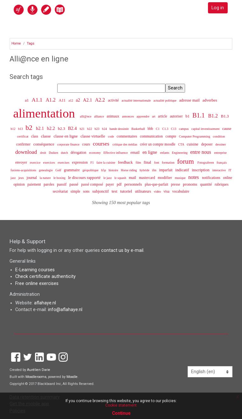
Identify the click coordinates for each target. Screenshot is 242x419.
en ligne (150, 152)
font (157, 162)
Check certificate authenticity (45, 276)
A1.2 (51, 100)
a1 (27, 100)
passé (74, 184)
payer (110, 184)
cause (227, 128)
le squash (120, 178)
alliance (99, 116)
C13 (174, 129)
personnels (133, 184)
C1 (158, 129)
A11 (62, 100)
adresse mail (190, 100)
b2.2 (51, 128)
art (154, 116)
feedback (126, 162)
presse (176, 184)
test (115, 191)
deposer (207, 144)
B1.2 (213, 115)
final (148, 162)
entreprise (220, 152)
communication (152, 136)
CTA (181, 144)
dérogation (79, 152)
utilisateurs (143, 191)
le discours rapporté (84, 177)
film (139, 162)
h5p (104, 170)
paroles (49, 184)
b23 (97, 129)
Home (16, 43)
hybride (145, 170)
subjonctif (101, 191)
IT (229, 170)
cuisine (193, 144)
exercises (64, 162)
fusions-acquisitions (23, 170)
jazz (13, 178)
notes (194, 177)
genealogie (46, 170)
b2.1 (40, 128)
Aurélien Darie (38, 370)
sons (86, 191)
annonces (128, 116)
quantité (206, 184)
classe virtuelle (93, 136)
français (222, 162)
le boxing (59, 178)
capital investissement (205, 129)
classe (46, 136)
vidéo (158, 191)
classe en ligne (66, 136)
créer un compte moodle (158, 144)
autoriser (176, 116)
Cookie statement (121, 405)
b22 (90, 129)
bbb (151, 129)
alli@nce (86, 116)
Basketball (138, 129)
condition (219, 136)
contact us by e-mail (122, 250)
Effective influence (115, 152)
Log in (217, 8)
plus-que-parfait (157, 184)
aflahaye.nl (45, 303)
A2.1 (88, 100)
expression (80, 162)
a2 (78, 100)
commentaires (127, 136)
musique (181, 178)
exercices (49, 162)
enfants (165, 152)
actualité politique (165, 100)
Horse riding (129, 170)
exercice (35, 162)
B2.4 (73, 128)
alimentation (45, 113)
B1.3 (225, 116)
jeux (21, 178)
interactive (219, 170)
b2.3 (62, 128)
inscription (201, 169)
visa (166, 191)
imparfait (166, 170)
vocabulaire (180, 191)
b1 (187, 116)
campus (184, 129)
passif (62, 184)
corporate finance (68, 144)
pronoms (190, 184)
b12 (14, 129)
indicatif (182, 169)
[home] (53, 9)
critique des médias (125, 144)
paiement (34, 184)
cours (86, 144)
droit (43, 152)
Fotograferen (206, 162)
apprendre (143, 116)
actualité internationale (136, 100)
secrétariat (61, 191)
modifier (165, 177)
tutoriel (126, 191)
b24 (105, 129)
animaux (113, 116)
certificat (23, 136)
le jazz (108, 178)
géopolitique (90, 170)
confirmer (23, 144)
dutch (65, 152)
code (111, 136)
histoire (113, 170)
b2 (29, 127)
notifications (211, 178)
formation (168, 162)
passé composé (92, 184)
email (135, 152)
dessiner (220, 144)
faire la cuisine (106, 162)
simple (76, 191)
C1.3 (165, 129)
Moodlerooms (35, 377)
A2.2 (100, 100)
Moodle (72, 377)
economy (95, 152)
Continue (121, 413)
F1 (92, 162)
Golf (58, 170)
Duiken (54, 152)
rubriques (222, 184)
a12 (71, 100)
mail (133, 177)
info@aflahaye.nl (65, 309)
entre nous (201, 152)
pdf (119, 184)
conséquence (44, 144)
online (227, 178)
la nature (46, 178)
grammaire (72, 170)
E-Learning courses (35, 270)
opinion (20, 184)
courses (102, 144)
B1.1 (199, 115)
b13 (21, 129)
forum (186, 161)
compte (171, 136)
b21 (83, 129)
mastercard (147, 178)
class (35, 136)
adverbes (210, 100)
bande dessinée (119, 129)
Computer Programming (195, 136)
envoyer (21, 162)
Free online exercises (37, 283)
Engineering (180, 152)
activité (114, 100)
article (163, 116)
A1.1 (37, 100)
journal (32, 178)
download (26, 152)
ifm (154, 170)
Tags (30, 43)
